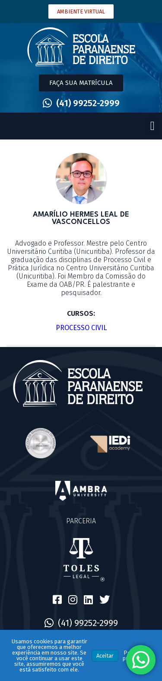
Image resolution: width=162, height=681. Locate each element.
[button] (152, 126)
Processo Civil (81, 328)
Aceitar (105, 655)
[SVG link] (81, 46)
